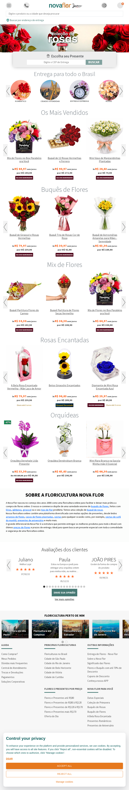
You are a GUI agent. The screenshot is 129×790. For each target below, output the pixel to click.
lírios (8, 509)
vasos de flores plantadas (39, 516)
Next (121, 91)
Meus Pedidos (8, 658)
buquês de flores (100, 506)
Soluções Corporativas (13, 681)
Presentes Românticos (99, 721)
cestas (57, 516)
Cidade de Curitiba (53, 677)
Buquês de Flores (64, 189)
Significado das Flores (98, 663)
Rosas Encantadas (64, 340)
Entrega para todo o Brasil (64, 74)
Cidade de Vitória (53, 672)
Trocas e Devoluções (12, 672)
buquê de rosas (95, 509)
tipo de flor (47, 509)
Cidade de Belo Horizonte (57, 667)
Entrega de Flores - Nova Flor (102, 654)
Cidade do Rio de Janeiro (57, 663)
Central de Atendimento (14, 667)
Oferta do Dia (51, 716)
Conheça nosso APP (97, 680)
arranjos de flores (15, 516)
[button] (104, 5)
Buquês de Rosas (96, 707)
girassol (27, 509)
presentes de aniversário (31, 520)
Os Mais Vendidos (64, 112)
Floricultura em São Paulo (14, 632)
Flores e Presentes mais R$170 (60, 711)
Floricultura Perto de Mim (64, 615)
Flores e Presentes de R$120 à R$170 (63, 707)
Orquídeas (65, 415)
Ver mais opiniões (64, 599)
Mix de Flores (64, 264)
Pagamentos (7, 677)
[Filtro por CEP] (56, 62)
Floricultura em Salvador (72, 632)
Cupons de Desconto (98, 676)
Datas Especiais (95, 697)
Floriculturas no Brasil (55, 654)
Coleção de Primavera (98, 702)
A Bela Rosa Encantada (99, 716)
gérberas (17, 509)
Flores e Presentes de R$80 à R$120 (62, 702)
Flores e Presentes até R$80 (59, 697)
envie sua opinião (64, 592)
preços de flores (21, 527)
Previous (8, 91)
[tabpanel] (64, 38)
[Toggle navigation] (9, 6)
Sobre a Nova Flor (96, 658)
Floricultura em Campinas (42, 632)
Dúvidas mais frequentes (14, 663)
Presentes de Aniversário (100, 725)
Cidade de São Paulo (54, 658)
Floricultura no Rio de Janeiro (104, 632)
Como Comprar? (9, 654)
